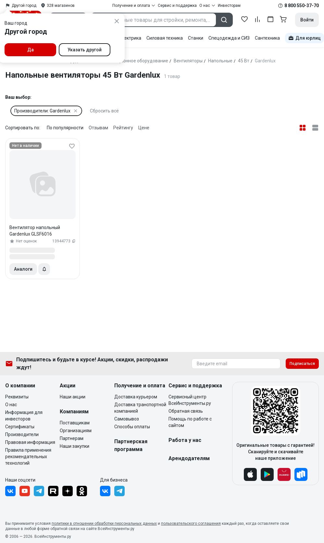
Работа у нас (184, 440)
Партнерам (71, 438)
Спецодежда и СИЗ (229, 38)
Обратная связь (185, 411)
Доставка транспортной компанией (140, 408)
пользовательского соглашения (191, 523)
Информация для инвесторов (24, 415)
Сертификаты (19, 426)
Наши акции (72, 396)
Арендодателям (189, 458)
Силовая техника (164, 38)
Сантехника (267, 38)
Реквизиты (17, 396)
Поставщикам (75, 422)
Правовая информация (30, 442)
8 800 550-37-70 (301, 5)
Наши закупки (74, 446)
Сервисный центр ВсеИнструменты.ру (189, 400)
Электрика (129, 38)
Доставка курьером (135, 396)
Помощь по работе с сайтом (190, 422)
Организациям (76, 430)
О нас (11, 404)
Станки (195, 38)
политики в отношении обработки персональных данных (104, 523)
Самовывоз (126, 418)
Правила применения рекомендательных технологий (28, 456)
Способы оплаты (132, 426)
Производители (22, 434)
